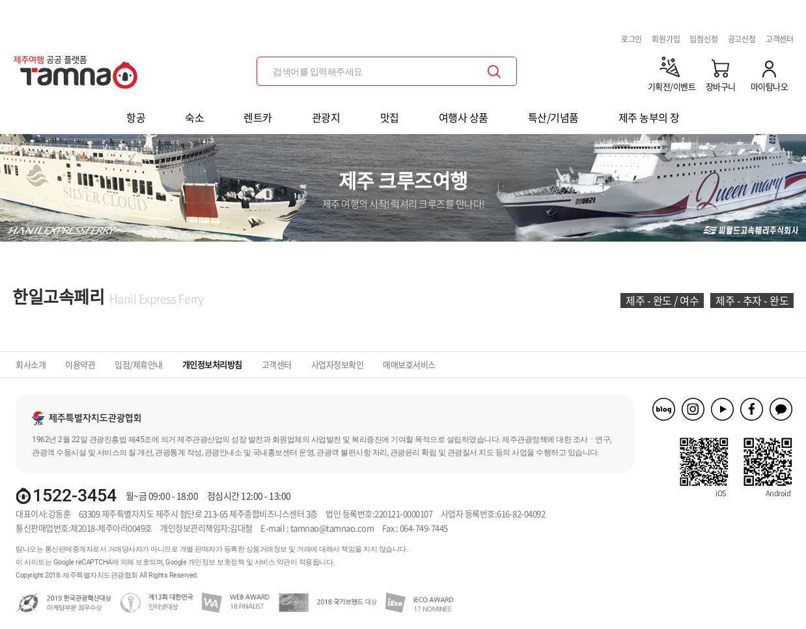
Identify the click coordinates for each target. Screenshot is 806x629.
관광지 (326, 117)
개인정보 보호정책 (216, 562)
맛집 (389, 117)
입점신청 (703, 39)
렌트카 (257, 117)
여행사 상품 (463, 117)
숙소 (194, 117)
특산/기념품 (553, 117)
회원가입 (666, 39)
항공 (135, 117)
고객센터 (780, 39)
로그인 (631, 39)
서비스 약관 (272, 562)
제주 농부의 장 (649, 117)
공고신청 (742, 39)
